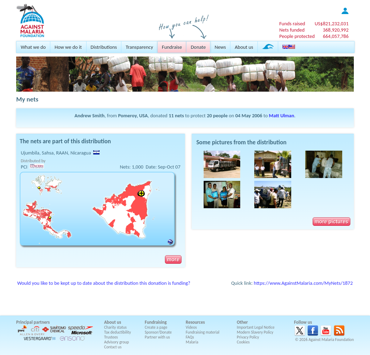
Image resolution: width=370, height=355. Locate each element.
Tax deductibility (117, 332)
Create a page (156, 327)
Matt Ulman (281, 115)
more (173, 259)
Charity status (115, 327)
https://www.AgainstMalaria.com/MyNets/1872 (303, 283)
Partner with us (157, 337)
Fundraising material (202, 332)
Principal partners (33, 322)
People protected (297, 36)
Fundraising (156, 322)
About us (244, 47)
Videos (191, 327)
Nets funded (292, 30)
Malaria (192, 342)
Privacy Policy (248, 337)
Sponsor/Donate (158, 332)
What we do (33, 47)
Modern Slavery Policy (255, 332)
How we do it (68, 47)
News (220, 47)
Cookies (243, 342)
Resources (195, 322)
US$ (332, 23)
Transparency (139, 47)
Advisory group (116, 342)
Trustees (111, 337)
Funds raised (292, 23)
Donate (198, 47)
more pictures (331, 221)
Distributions (104, 47)
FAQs (190, 337)
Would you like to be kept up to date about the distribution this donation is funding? (103, 283)
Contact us (112, 346)
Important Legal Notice (255, 327)
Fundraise (172, 47)
